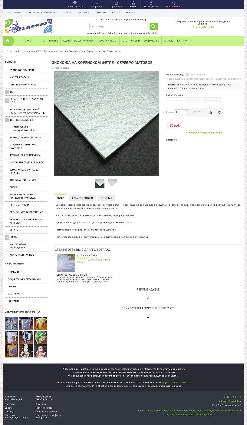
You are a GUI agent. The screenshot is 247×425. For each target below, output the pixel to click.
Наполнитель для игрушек (26, 162)
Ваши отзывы (152, 41)
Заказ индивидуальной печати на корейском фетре (27, 111)
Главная (53, 41)
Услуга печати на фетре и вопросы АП (48, 416)
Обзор (60, 198)
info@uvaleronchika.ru (230, 401)
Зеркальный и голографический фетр (25, 128)
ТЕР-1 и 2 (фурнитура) (23, 84)
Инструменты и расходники (19, 246)
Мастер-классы (19, 77)
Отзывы (106, 198)
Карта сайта (184, 41)
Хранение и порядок (22, 255)
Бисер (13, 187)
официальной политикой (176, 382)
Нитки (11, 237)
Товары (34, 41)
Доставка (84, 13)
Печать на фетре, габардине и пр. (24, 101)
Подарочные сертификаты (43, 13)
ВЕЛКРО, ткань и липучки (25, 137)
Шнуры (14, 230)
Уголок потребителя (126, 13)
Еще (106, 281)
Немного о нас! (43, 408)
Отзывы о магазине (46, 411)
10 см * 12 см (175, 100)
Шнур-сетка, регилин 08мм (93, 260)
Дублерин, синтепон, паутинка (23, 146)
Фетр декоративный (19, 120)
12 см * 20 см (193, 100)
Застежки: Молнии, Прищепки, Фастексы (23, 196)
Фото (124, 41)
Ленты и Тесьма (19, 205)
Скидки (135, 41)
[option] (100, 183)
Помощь (168, 41)
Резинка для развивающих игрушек (27, 221)
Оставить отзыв (60, 68)
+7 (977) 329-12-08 (202, 26)
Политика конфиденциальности (16, 416)
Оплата (68, 13)
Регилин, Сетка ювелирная (26, 212)
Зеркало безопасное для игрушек (25, 171)
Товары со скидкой (22, 70)
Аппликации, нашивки (24, 180)
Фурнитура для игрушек (25, 155)
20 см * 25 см (212, 100)
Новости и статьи (107, 41)
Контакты (102, 13)
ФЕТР (10, 92)
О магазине (14, 13)
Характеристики (82, 198)
